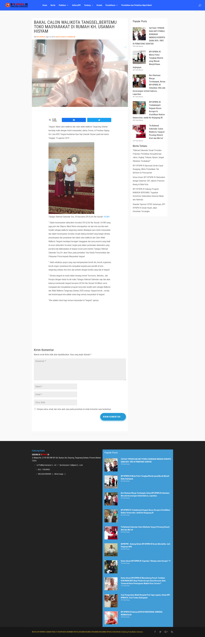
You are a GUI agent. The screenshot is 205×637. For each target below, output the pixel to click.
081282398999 (44, 474)
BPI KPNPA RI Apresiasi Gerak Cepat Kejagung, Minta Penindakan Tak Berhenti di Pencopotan (148, 169)
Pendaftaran (110, 5)
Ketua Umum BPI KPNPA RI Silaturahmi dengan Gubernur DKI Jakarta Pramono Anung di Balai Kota (149, 181)
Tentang (87, 5)
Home (44, 5)
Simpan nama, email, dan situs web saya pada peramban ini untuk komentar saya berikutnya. (74, 409)
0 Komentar (71, 37)
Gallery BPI (76, 5)
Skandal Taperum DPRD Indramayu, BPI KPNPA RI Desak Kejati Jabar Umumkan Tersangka (149, 208)
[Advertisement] (80, 326)
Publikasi (62, 5)
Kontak (99, 5)
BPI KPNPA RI (41, 37)
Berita (53, 5)
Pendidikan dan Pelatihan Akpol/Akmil (136, 5)
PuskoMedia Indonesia (135, 632)
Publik (63, 37)
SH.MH (106, 216)
